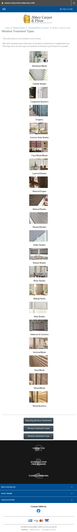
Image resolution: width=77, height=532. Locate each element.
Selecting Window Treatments (38, 28)
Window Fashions (19, 28)
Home (7, 28)
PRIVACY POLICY (35, 530)
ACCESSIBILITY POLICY (49, 530)
